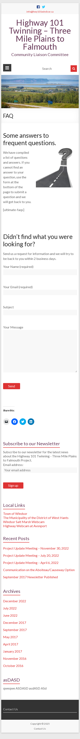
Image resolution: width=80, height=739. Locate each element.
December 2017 (14, 622)
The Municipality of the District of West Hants (36, 518)
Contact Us (10, 709)
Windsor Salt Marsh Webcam (24, 522)
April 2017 (10, 644)
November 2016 (14, 658)
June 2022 (10, 615)
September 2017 (15, 630)
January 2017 (12, 651)
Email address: (13, 465)
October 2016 (13, 666)
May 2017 (10, 637)
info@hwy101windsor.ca (40, 11)
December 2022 (14, 601)
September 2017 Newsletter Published (30, 577)
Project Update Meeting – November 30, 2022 (36, 548)
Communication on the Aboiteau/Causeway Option (39, 570)
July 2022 (10, 608)
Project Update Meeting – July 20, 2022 (31, 555)
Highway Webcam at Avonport (25, 526)
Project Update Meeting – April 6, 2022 (30, 563)
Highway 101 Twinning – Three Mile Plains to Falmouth (40, 35)
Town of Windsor (15, 513)
